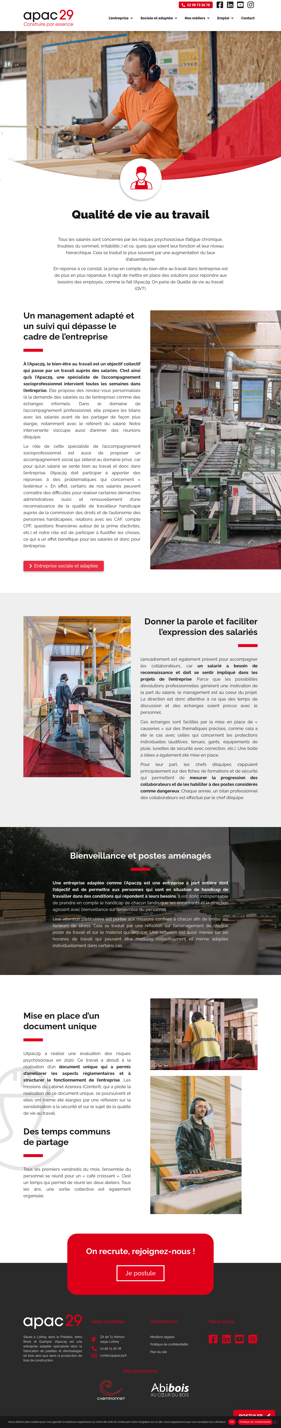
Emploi (225, 18)
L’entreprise (121, 18)
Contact (248, 18)
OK (232, 1421)
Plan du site (158, 1352)
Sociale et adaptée (158, 18)
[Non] (274, 1422)
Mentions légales (162, 1337)
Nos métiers (197, 18)
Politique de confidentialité (169, 1344)
